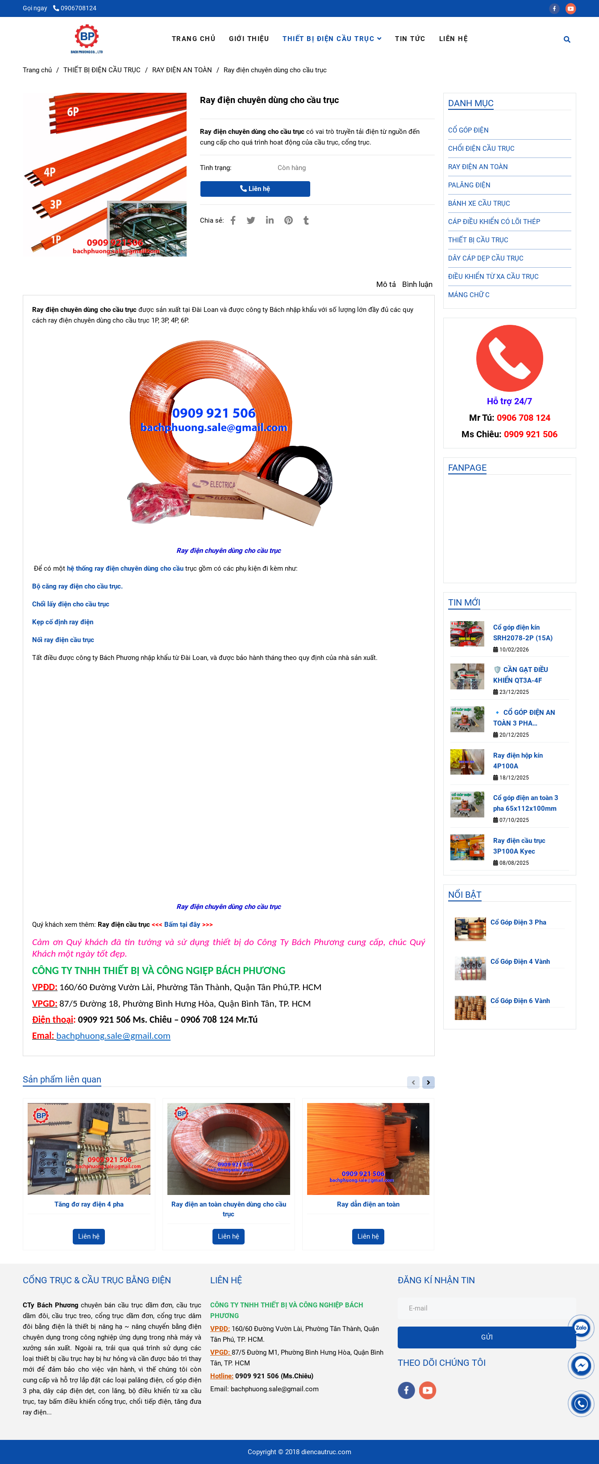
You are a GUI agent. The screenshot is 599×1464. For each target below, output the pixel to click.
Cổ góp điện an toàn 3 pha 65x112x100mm (525, 803)
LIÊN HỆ (453, 39)
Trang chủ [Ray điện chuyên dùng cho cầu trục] (37, 70)
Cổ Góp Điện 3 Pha (518, 922)
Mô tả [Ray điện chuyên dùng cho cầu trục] (386, 284)
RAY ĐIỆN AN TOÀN (478, 167)
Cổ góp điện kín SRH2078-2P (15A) (523, 632)
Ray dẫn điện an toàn (368, 1204)
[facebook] (557, 8)
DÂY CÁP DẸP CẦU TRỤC (486, 258)
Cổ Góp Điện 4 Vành (520, 962)
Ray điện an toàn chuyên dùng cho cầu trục (228, 1209)
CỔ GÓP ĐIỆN (468, 130)
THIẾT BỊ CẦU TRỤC (478, 240)
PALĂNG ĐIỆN (469, 185)
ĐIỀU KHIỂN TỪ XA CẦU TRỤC (493, 277)
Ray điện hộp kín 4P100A (518, 760)
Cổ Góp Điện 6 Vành (520, 1001)
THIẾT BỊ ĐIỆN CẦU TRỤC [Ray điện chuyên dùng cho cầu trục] (102, 70)
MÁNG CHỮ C (469, 295)
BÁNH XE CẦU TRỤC (479, 203)
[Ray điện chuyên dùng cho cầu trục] (87, 39)
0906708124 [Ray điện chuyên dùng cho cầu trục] (74, 8)
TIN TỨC (410, 39)
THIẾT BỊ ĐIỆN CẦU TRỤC (332, 39)
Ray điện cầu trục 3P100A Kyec (519, 846)
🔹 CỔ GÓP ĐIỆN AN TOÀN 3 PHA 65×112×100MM (524, 719)
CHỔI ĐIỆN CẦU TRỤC (481, 149)
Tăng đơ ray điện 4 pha (89, 1204)
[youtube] (573, 8)
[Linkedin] (270, 221)
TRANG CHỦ (194, 39)
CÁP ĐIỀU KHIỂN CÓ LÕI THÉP (494, 222)
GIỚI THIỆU (249, 39)
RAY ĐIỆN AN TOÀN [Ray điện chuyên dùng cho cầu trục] (182, 70)
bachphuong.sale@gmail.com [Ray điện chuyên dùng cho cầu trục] (113, 1035)
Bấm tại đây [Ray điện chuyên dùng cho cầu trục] (182, 925)
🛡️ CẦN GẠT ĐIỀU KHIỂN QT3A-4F (520, 675)
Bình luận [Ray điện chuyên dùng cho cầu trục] (417, 284)
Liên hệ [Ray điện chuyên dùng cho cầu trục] (255, 189)
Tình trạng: (216, 168)
